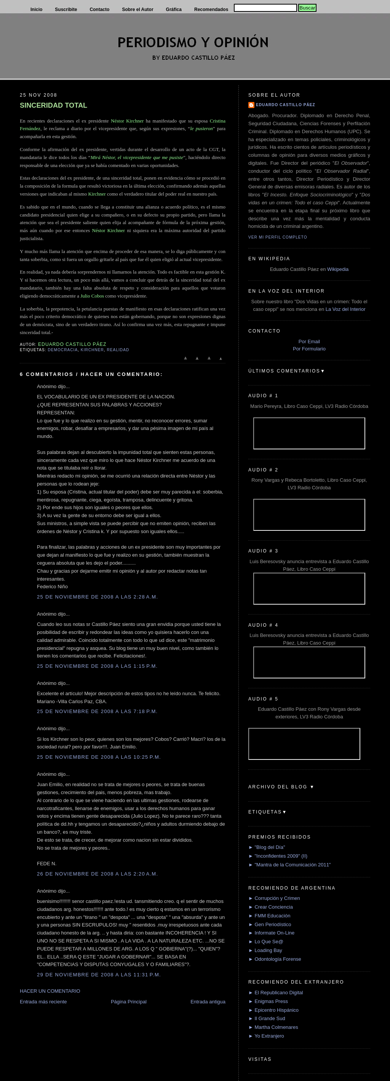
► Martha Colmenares (273, 1027)
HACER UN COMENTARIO (50, 991)
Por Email (309, 341)
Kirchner (92, 350)
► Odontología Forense (274, 959)
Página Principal (129, 1002)
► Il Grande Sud (266, 1018)
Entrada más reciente (43, 1002)
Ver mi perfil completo (277, 237)
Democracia (63, 350)
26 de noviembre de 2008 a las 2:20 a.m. (97, 874)
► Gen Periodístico (269, 924)
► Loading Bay (265, 950)
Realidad (118, 350)
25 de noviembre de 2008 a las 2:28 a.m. (97, 597)
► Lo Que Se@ (265, 941)
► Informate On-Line (271, 933)
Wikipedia (337, 269)
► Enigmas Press (268, 1001)
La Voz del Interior (346, 309)
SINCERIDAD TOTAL (53, 105)
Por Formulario (309, 349)
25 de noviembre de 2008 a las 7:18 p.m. (97, 711)
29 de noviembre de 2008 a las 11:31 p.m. (99, 975)
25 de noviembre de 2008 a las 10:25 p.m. (99, 757)
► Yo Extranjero (266, 1036)
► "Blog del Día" (266, 847)
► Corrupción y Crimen (274, 898)
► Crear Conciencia (270, 907)
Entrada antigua (207, 1002)
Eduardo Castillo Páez (285, 105)
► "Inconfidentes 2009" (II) (277, 856)
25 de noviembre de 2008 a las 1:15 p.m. (97, 666)
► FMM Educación (269, 916)
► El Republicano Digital (275, 992)
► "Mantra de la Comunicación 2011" (289, 865)
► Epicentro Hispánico (273, 1010)
